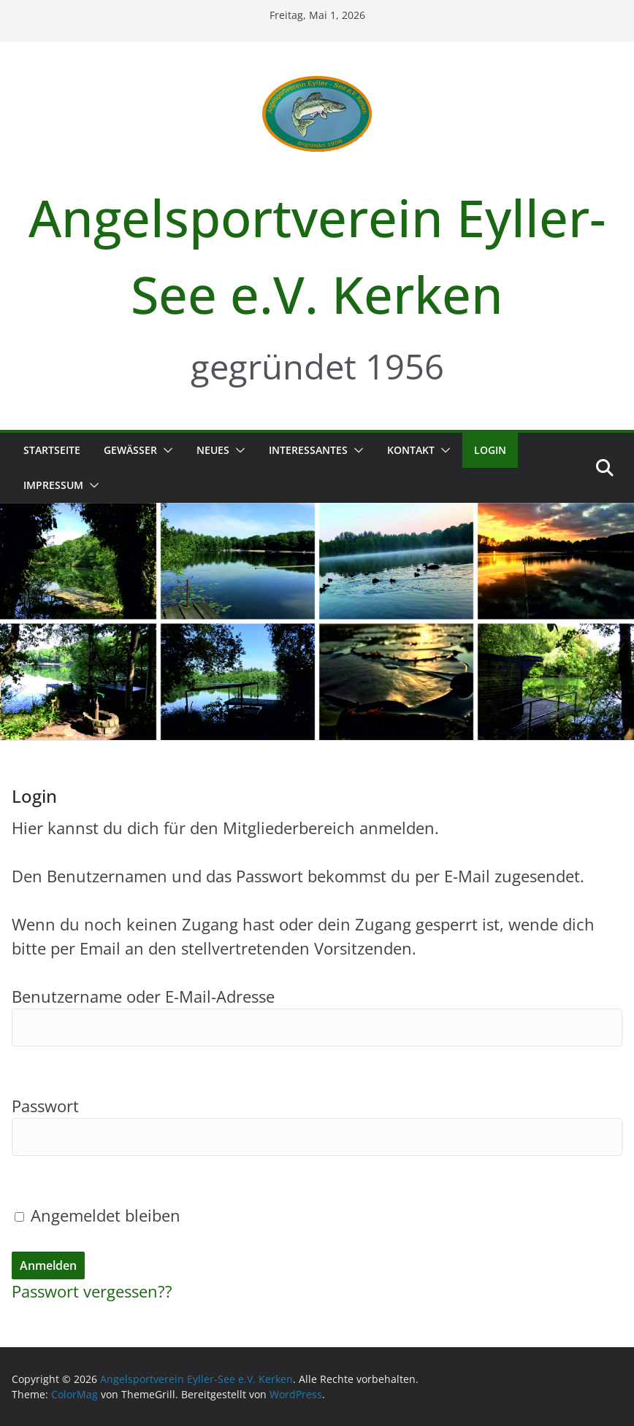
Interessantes (308, 450)
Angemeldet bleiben (97, 1215)
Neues (212, 450)
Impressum (53, 485)
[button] (165, 450)
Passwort (45, 1106)
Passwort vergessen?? (92, 1291)
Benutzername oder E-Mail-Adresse (143, 996)
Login (490, 450)
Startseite (51, 450)
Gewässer (130, 450)
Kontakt (411, 450)
